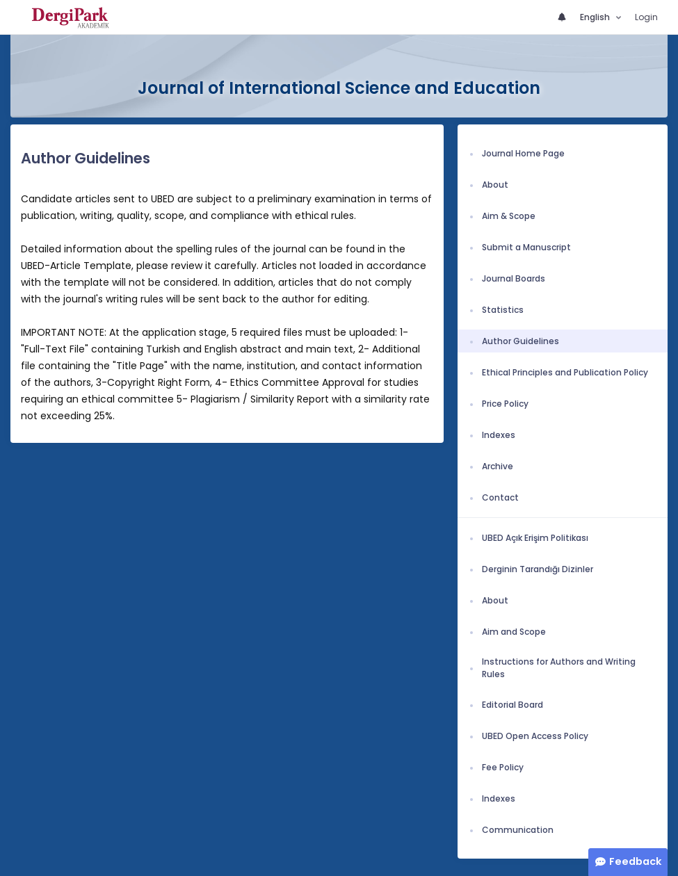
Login (646, 17)
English (596, 17)
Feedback (635, 861)
